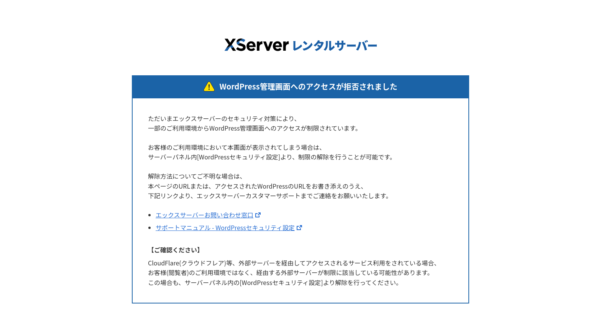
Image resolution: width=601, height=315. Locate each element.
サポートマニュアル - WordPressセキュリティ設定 (225, 227)
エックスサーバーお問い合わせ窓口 (204, 214)
